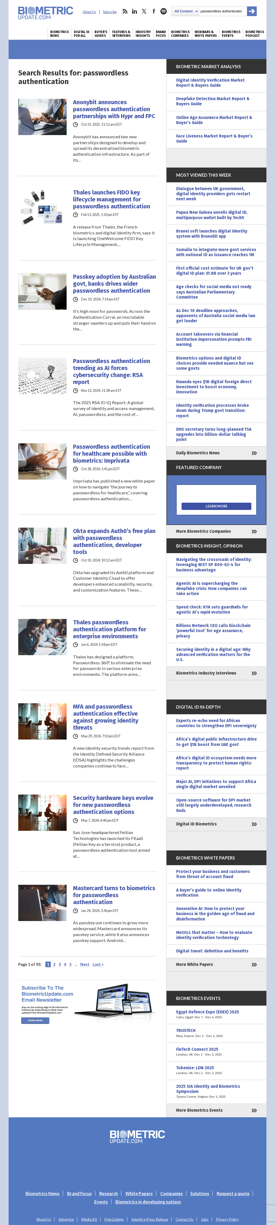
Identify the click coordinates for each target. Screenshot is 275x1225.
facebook (154, 11)
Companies (171, 1193)
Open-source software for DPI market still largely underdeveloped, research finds (213, 805)
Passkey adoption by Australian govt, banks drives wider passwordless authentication (114, 283)
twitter (144, 11)
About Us (89, 12)
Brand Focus (161, 34)
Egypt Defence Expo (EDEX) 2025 (216, 1015)
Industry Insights (143, 34)
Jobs (204, 1219)
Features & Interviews (121, 34)
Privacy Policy (227, 1219)
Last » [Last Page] (98, 964)
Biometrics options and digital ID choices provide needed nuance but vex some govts (215, 363)
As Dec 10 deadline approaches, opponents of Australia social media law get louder (215, 315)
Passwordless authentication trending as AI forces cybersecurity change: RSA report (111, 372)
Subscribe (110, 12)
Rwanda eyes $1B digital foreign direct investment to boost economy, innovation (214, 386)
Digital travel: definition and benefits (212, 951)
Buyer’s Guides (101, 34)
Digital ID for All (81, 34)
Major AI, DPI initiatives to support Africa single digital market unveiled (216, 784)
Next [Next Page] (84, 964)
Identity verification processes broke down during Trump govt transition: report (212, 410)
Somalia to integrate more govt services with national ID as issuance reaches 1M (216, 252)
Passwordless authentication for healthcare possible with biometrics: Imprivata (111, 453)
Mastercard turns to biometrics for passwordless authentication (114, 895)
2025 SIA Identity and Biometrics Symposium (216, 1091)
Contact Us (184, 1219)
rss (125, 11)
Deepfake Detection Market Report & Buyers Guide (213, 101)
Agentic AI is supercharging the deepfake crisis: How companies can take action (211, 588)
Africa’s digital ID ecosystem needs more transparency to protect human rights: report (216, 763)
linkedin (134, 11)
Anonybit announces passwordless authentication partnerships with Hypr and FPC (114, 109)
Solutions (199, 1193)
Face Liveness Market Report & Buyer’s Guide (214, 139)
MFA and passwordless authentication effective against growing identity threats (105, 717)
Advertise (66, 1219)
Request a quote (233, 1193)
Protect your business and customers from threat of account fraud (213, 874)
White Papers (139, 1193)
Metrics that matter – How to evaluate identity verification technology (214, 935)
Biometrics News (59, 34)
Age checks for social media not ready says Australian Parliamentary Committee (213, 291)
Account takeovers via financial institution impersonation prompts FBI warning (214, 339)
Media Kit (89, 1219)
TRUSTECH (216, 1033)
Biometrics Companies (180, 34)
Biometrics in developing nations (148, 1201)
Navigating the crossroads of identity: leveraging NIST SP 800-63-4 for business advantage (214, 564)
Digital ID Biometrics (196, 824)
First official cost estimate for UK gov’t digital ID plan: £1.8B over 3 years (214, 271)
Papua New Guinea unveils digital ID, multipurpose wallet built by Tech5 (211, 215)
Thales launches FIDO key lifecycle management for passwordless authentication (111, 199)
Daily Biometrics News (198, 453)
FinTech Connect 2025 (216, 1052)
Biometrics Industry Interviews (206, 673)
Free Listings (114, 1219)
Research (108, 1193)
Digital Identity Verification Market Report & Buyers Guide (210, 83)
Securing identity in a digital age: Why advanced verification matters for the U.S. (213, 654)
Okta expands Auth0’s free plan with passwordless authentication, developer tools (114, 542)
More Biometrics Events (199, 1110)
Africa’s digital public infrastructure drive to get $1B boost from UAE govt (216, 742)
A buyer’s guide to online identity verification (208, 893)
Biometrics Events (231, 34)
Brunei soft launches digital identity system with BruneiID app (211, 234)
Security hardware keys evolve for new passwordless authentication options (113, 805)
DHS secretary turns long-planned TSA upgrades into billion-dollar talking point (213, 434)
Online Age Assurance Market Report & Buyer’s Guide (214, 120)
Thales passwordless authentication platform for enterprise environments (109, 629)
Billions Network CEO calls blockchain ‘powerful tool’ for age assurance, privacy (213, 630)
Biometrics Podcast (254, 34)
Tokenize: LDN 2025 (216, 1070)
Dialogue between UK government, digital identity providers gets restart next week (213, 193)
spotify (163, 11)
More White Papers (194, 964)
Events (101, 1201)
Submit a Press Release (149, 1219)
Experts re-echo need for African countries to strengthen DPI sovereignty (216, 723)
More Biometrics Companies (203, 531)
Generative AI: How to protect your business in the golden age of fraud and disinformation (215, 913)
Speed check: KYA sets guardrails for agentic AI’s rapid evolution (212, 610)
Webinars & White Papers (206, 34)
